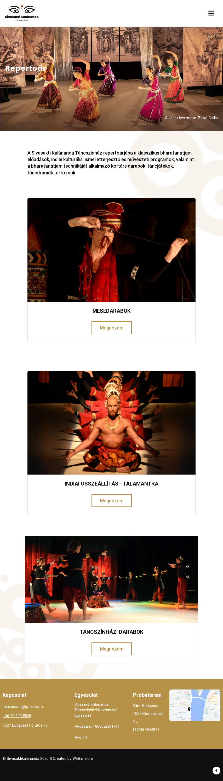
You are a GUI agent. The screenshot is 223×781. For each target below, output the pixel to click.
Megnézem (111, 327)
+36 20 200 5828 (17, 716)
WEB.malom (82, 758)
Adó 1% (81, 737)
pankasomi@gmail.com (23, 706)
